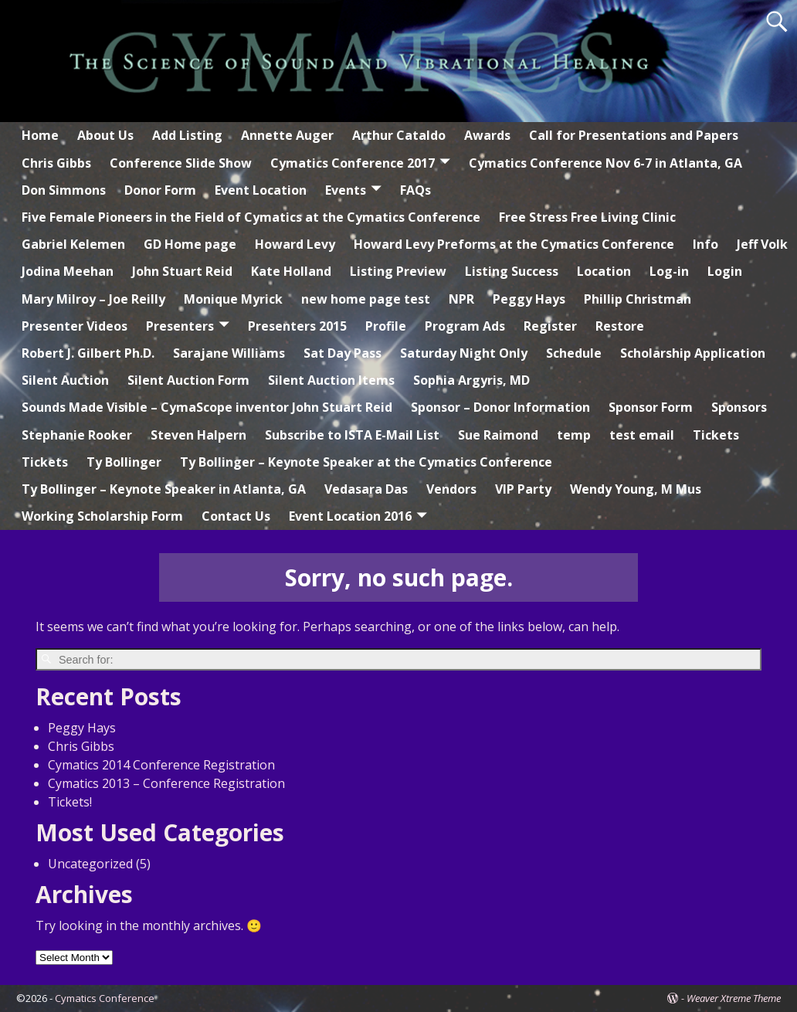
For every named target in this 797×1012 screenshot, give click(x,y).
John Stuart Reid (182, 271)
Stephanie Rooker (77, 434)
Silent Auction (65, 380)
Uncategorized (90, 863)
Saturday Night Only (463, 353)
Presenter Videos (74, 326)
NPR (461, 298)
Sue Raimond (498, 434)
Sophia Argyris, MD (471, 380)
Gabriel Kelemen (73, 244)
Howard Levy (295, 244)
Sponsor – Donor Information (500, 407)
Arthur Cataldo (399, 135)
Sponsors (739, 407)
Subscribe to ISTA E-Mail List (352, 434)
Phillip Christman (637, 298)
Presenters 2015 (297, 326)
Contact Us (236, 516)
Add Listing (187, 135)
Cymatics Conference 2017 (352, 163)
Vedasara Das (366, 489)
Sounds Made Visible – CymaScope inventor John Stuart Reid (207, 407)
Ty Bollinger (123, 461)
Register (550, 326)
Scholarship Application (692, 353)
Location (604, 271)
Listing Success (511, 271)
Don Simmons (64, 190)
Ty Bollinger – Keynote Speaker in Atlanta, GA (164, 489)
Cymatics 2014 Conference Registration (161, 764)
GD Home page (190, 244)
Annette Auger (287, 135)
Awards (487, 135)
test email (641, 434)
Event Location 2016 (350, 516)
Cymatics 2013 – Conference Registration (166, 783)
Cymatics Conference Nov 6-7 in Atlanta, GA (605, 163)
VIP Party (523, 489)
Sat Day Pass (343, 353)
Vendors (451, 489)
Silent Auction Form (188, 380)
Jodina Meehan (68, 271)
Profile (385, 326)
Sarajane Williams (229, 353)
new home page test (365, 298)
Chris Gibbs (56, 163)
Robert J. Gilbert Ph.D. (88, 353)
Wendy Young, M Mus (635, 489)
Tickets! (70, 801)
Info (705, 244)
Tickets (716, 434)
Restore (619, 326)
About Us (105, 135)
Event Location (261, 190)
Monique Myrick (233, 298)
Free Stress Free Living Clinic (587, 217)
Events (345, 190)
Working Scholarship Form (102, 516)
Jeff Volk (762, 244)
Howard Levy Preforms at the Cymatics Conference (514, 244)
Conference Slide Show (181, 163)
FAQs (415, 190)
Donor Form (160, 190)
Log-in (669, 271)
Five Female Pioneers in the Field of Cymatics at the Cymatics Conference (251, 217)
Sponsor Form (651, 407)
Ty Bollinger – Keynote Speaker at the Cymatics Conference (366, 461)
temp (574, 434)
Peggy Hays (529, 298)
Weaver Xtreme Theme (734, 998)
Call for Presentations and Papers (633, 135)
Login (724, 271)
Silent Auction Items (331, 380)
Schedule (574, 353)
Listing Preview (398, 271)
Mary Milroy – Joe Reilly (93, 298)
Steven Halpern (198, 434)
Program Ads (465, 326)
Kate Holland (291, 271)
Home (40, 135)
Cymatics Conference (104, 998)
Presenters (180, 326)
